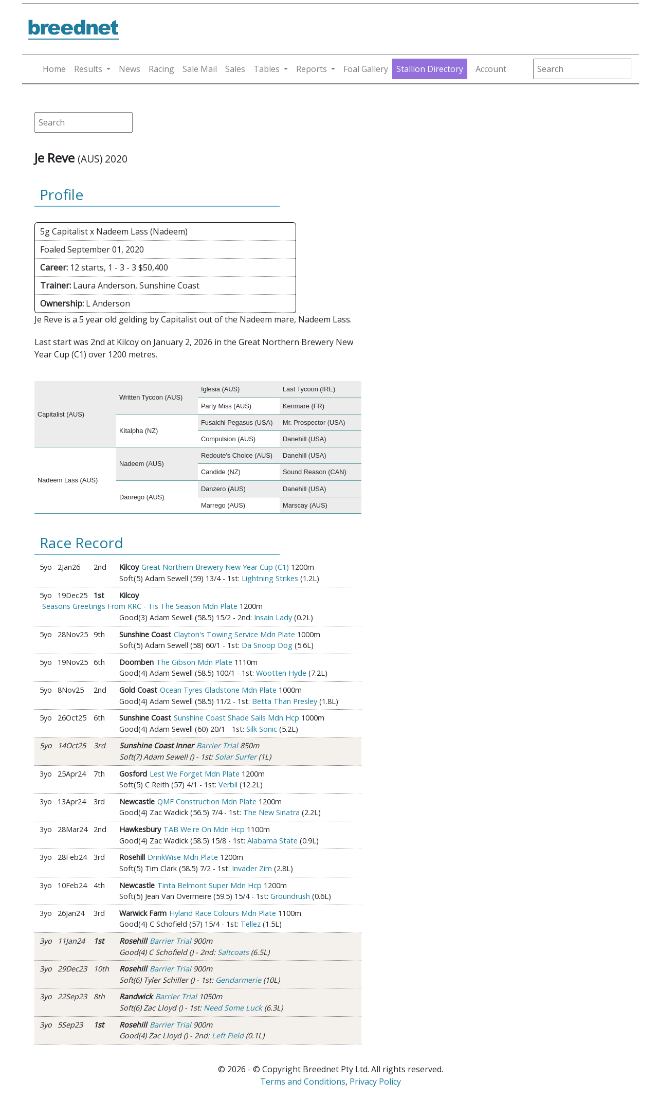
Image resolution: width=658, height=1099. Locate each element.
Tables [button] (266, 69)
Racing (161, 69)
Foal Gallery (365, 69)
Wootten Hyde (281, 673)
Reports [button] (311, 69)
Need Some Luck (233, 1008)
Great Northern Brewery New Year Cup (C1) (215, 567)
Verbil (227, 784)
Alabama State (272, 840)
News (129, 69)
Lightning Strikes (270, 578)
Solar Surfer (236, 757)
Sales (235, 69)
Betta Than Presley (284, 701)
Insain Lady (273, 617)
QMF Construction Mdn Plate (207, 801)
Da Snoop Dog (267, 645)
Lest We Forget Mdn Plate (195, 774)
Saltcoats (233, 952)
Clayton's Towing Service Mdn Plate (234, 634)
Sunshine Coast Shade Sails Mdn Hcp (236, 718)
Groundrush (290, 896)
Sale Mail (199, 69)
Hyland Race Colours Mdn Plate (222, 913)
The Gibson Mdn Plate (194, 662)
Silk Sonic (261, 729)
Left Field (228, 1035)
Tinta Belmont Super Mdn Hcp (209, 885)
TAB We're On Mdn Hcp (204, 829)
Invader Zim (252, 868)
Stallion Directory (429, 69)
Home (54, 69)
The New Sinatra (271, 812)
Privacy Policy (375, 1081)
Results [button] (88, 69)
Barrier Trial (217, 745)
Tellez (251, 924)
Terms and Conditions (302, 1081)
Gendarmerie (238, 980)
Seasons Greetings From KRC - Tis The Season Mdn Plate (139, 606)
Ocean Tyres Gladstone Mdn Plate (218, 690)
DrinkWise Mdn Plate (183, 857)
